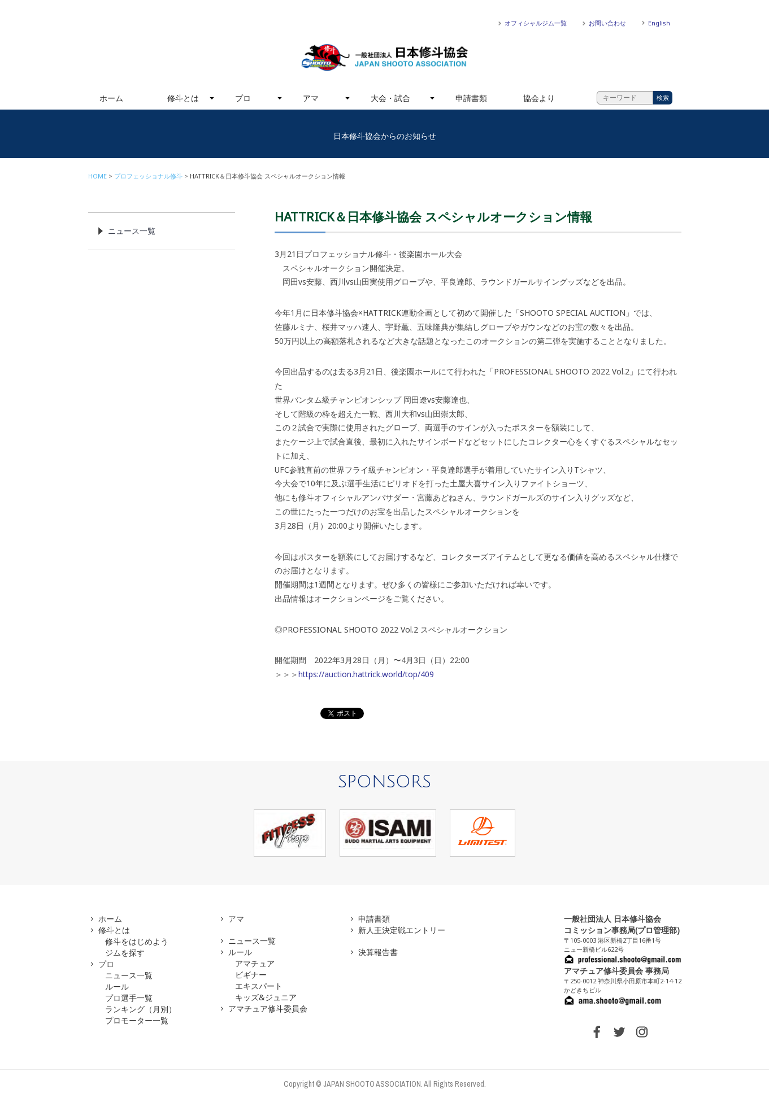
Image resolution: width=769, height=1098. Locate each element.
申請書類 (471, 98)
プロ (243, 98)
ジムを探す (125, 952)
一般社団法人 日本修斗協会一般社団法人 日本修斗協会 (384, 57)
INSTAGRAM (642, 1032)
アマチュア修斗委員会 (267, 1008)
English (659, 23)
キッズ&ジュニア (266, 997)
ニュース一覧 (131, 230)
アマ (311, 98)
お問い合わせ (607, 23)
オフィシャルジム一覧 (536, 23)
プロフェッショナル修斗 (148, 176)
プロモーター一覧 (136, 1020)
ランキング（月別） (140, 1009)
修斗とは (183, 98)
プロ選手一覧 (129, 997)
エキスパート (259, 986)
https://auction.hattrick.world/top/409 (366, 674)
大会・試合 (390, 98)
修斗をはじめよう (136, 941)
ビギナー (251, 974)
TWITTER (619, 1032)
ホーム (111, 98)
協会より (539, 98)
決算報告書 (378, 952)
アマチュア (255, 963)
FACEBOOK (597, 1032)
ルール (117, 986)
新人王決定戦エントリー (401, 930)
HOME (97, 176)
